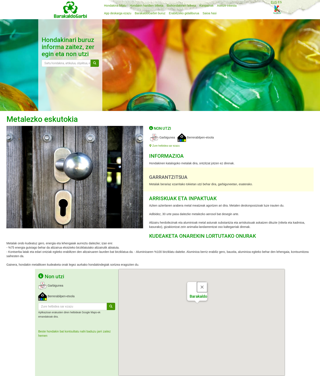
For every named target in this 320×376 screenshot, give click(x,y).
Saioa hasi (209, 13)
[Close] (202, 287)
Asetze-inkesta (227, 5)
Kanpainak (207, 5)
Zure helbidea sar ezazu (164, 145)
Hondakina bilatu (115, 5)
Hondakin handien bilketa (146, 5)
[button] (197, 307)
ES (280, 2)
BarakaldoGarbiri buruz (150, 13)
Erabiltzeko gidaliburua (184, 13)
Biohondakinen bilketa (181, 5)
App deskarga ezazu (117, 13)
